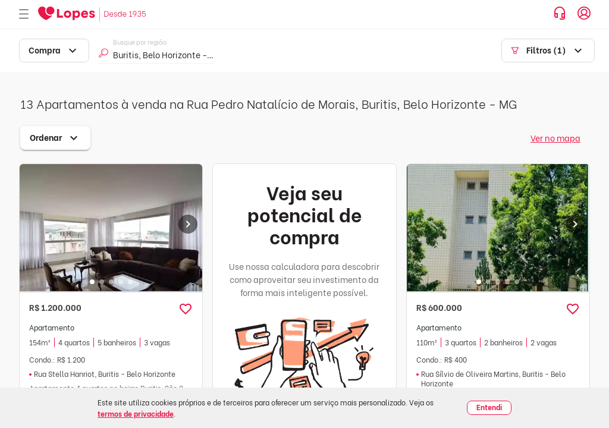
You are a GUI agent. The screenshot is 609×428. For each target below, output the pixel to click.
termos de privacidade (136, 413)
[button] (185, 309)
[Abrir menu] (24, 14)
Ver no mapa (555, 137)
